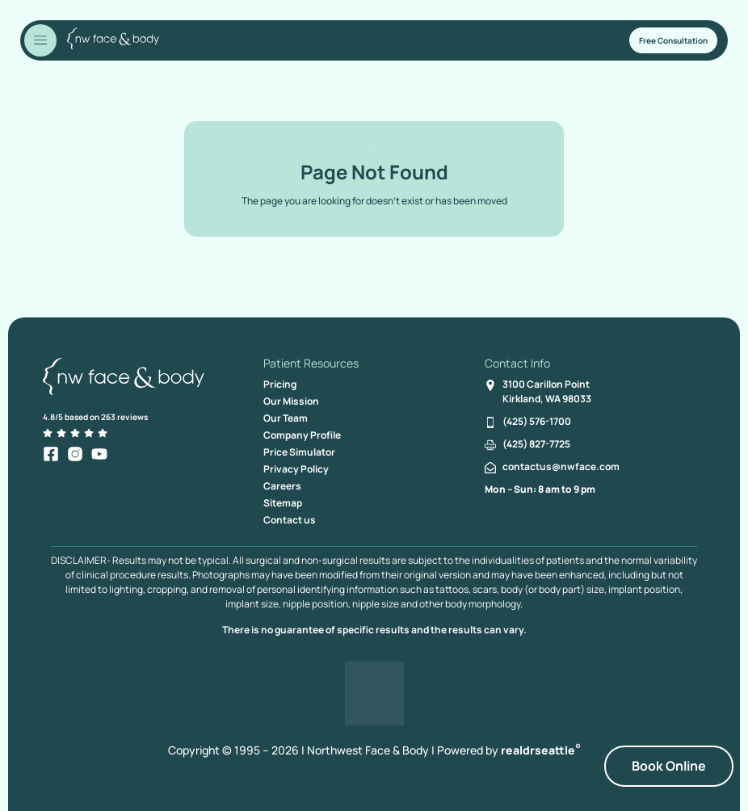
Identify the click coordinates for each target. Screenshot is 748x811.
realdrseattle (541, 750)
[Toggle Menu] (40, 40)
